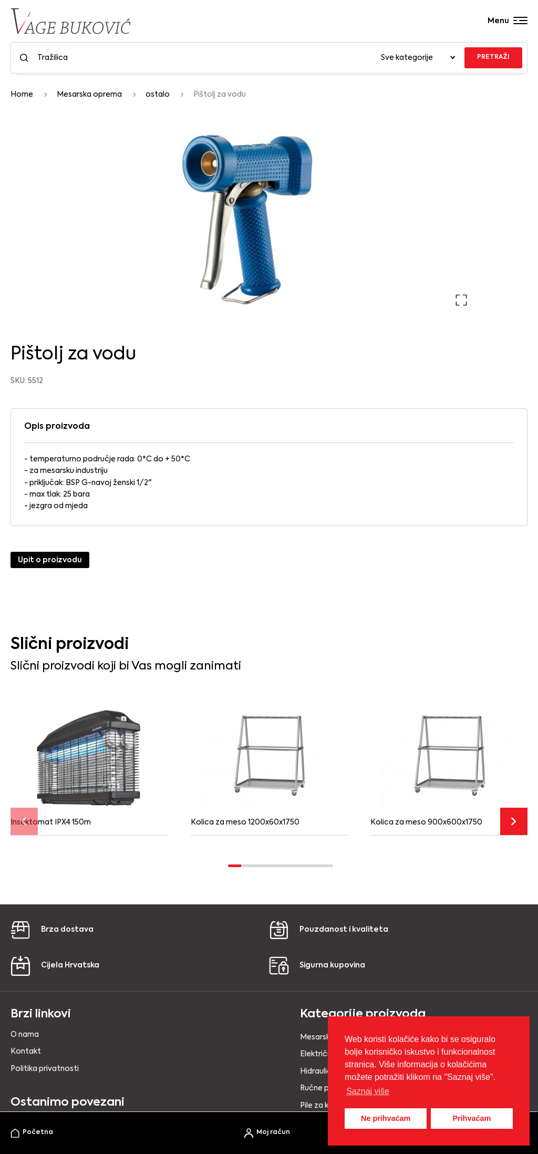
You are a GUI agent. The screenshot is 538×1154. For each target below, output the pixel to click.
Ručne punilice (325, 1088)
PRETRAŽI (493, 57)
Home (22, 94)
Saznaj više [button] (367, 1091)
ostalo (158, 94)
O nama (25, 1034)
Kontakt (26, 1051)
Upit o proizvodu (50, 560)
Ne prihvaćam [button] (385, 1118)
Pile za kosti (321, 1105)
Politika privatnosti (45, 1069)
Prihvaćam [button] (471, 1118)
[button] (461, 300)
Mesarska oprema (89, 94)
